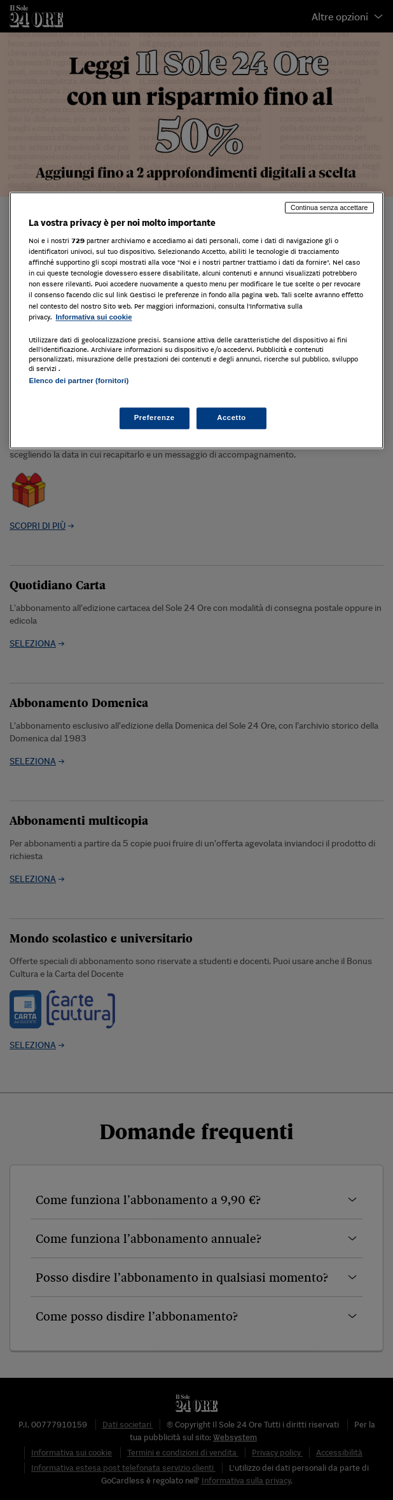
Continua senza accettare (329, 207)
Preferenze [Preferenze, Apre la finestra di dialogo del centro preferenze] (154, 417)
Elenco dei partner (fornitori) (78, 380)
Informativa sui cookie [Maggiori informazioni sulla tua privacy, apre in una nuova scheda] (93, 317)
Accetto (231, 417)
